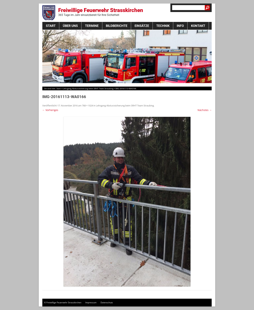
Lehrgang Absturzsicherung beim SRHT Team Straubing (88, 88)
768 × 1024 (87, 105)
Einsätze (142, 26)
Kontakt (198, 26)
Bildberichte (116, 26)
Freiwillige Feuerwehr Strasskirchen (100, 12)
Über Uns (70, 26)
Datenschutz (107, 302)
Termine (92, 26)
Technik (163, 26)
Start (51, 26)
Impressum (90, 302)
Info (180, 26)
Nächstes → (205, 110)
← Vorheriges (50, 110)
